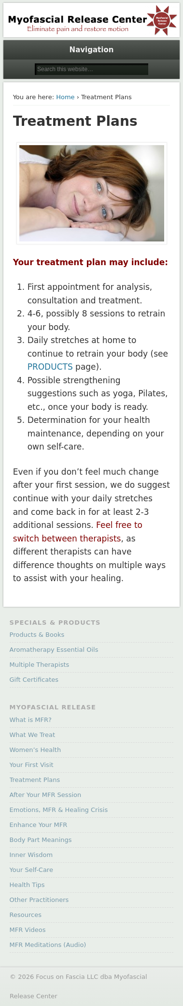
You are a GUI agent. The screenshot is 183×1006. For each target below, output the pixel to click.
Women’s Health (35, 749)
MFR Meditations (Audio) (48, 944)
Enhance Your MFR (39, 824)
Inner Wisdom (31, 854)
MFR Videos (28, 929)
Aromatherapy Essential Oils (54, 649)
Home (65, 97)
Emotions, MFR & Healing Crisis (59, 809)
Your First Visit (32, 764)
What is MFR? (31, 719)
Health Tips (27, 884)
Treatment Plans (35, 779)
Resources (26, 914)
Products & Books (37, 634)
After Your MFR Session (46, 794)
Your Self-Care (31, 869)
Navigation (92, 49)
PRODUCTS (50, 367)
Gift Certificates (34, 679)
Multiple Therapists (40, 664)
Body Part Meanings (41, 839)
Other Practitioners (39, 899)
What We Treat (33, 734)
